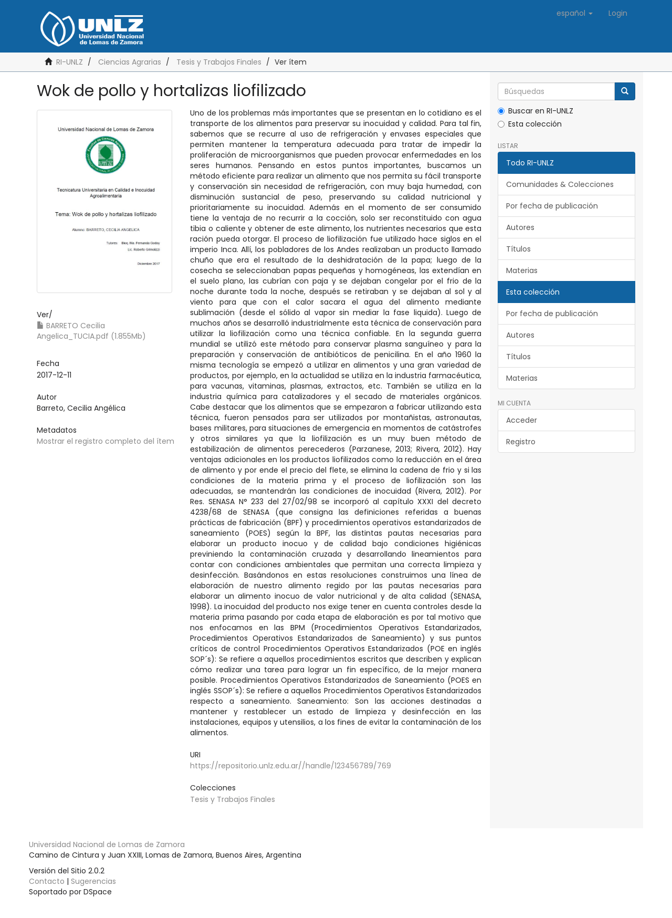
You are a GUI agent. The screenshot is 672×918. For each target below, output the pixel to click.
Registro (521, 441)
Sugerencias (93, 881)
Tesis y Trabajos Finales (218, 62)
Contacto (47, 881)
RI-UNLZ (69, 62)
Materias (522, 270)
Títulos (518, 249)
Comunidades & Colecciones (560, 184)
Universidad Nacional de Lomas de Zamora (107, 844)
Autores (520, 227)
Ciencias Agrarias (129, 62)
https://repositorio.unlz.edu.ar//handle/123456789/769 (290, 765)
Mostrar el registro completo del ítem (105, 441)
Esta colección (530, 124)
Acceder (521, 420)
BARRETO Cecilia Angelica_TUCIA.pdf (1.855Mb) (91, 330)
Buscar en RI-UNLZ (535, 111)
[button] (575, 13)
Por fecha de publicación (552, 206)
